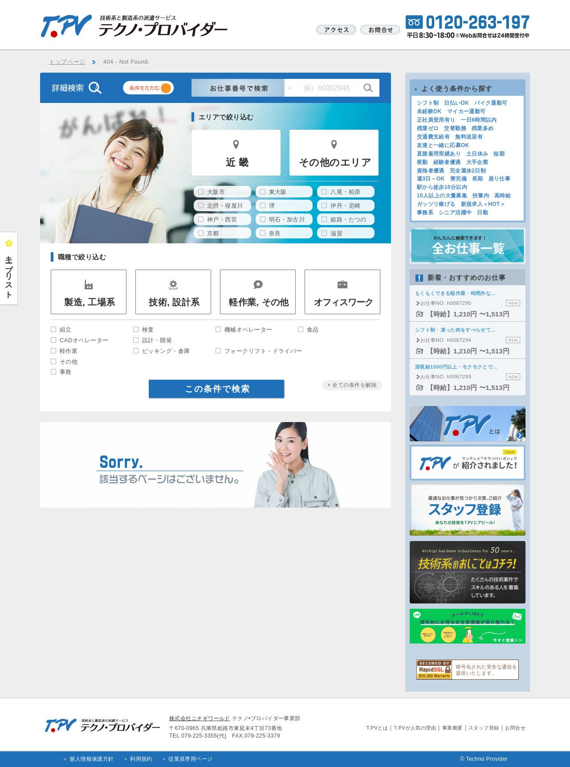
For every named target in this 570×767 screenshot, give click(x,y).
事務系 (425, 212)
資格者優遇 (430, 171)
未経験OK (429, 111)
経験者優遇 (447, 162)
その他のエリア (335, 162)
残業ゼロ (428, 128)
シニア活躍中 (455, 212)
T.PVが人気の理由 (415, 727)
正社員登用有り (436, 120)
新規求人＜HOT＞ (483, 204)
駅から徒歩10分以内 (442, 187)
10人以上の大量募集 (442, 196)
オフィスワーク (343, 302)
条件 (159, 89)
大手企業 (477, 162)
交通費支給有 (433, 137)
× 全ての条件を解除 (352, 385)
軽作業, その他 (259, 302)
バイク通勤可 (490, 103)
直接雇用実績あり (439, 154)
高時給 (502, 196)
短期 (499, 154)
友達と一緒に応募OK (443, 145)
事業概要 (452, 727)
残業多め (482, 128)
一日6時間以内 (479, 120)
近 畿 (237, 162)
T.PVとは (377, 727)
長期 (477, 179)
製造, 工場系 (89, 302)
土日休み (477, 154)
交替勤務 (455, 128)
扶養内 (480, 196)
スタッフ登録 (483, 727)
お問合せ (515, 727)
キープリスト (8, 272)
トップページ (67, 62)
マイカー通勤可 (466, 111)
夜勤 (422, 162)
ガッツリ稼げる (436, 204)
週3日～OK (431, 179)
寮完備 (458, 179)
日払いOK (456, 103)
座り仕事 (499, 179)
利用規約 (141, 759)
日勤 (482, 212)
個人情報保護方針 (91, 759)
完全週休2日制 (468, 171)
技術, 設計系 (174, 302)
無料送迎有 (469, 137)
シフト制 (428, 103)
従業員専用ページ (190, 759)
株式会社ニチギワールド (199, 718)
